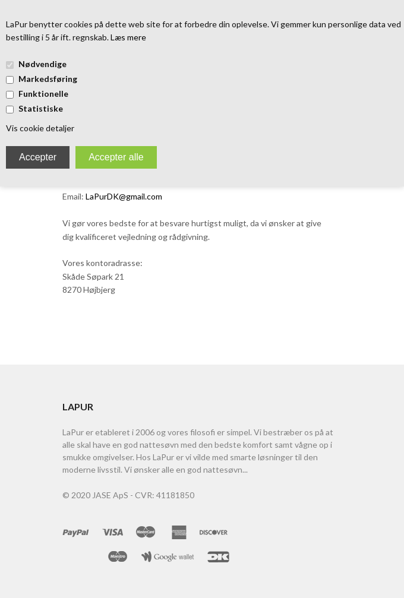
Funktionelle (43, 93)
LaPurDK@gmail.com (124, 196)
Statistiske (40, 108)
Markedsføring (47, 79)
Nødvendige (42, 64)
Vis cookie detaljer (40, 128)
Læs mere (128, 37)
